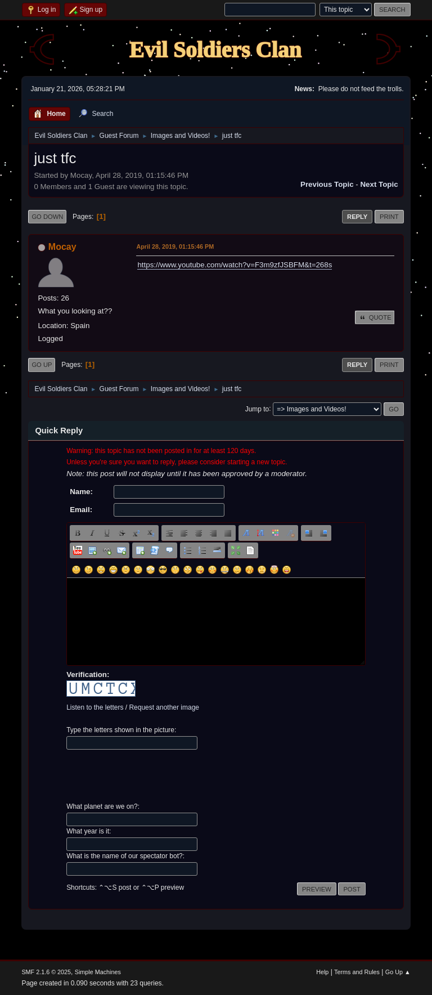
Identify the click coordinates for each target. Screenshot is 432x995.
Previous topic (327, 184)
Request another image (164, 707)
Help (322, 972)
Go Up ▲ (398, 972)
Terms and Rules (357, 972)
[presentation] (151, 776)
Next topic (379, 184)
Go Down (47, 216)
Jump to (257, 409)
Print (389, 216)
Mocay (62, 247)
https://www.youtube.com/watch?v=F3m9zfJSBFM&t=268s (234, 265)
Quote (375, 317)
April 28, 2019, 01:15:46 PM (175, 246)
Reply (357, 216)
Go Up (42, 364)
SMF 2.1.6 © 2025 (46, 972)
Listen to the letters (94, 707)
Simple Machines (98, 972)
